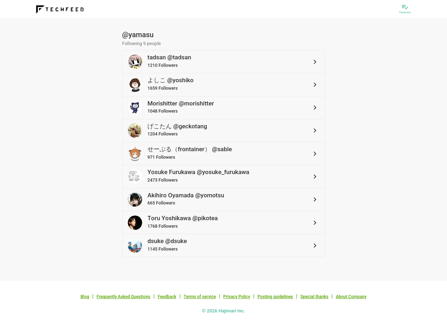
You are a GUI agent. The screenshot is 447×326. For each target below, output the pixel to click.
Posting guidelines (275, 296)
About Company (351, 296)
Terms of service (200, 296)
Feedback (167, 296)
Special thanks (314, 296)
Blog (85, 296)
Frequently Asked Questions (123, 296)
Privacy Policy (236, 296)
